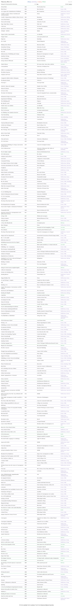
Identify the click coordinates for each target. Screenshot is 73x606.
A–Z (35, 4)
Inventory (70, 4)
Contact (39, 2)
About (29, 2)
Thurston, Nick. (6, 2)
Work (44, 2)
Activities (34, 2)
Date (37, 4)
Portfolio (66, 4)
